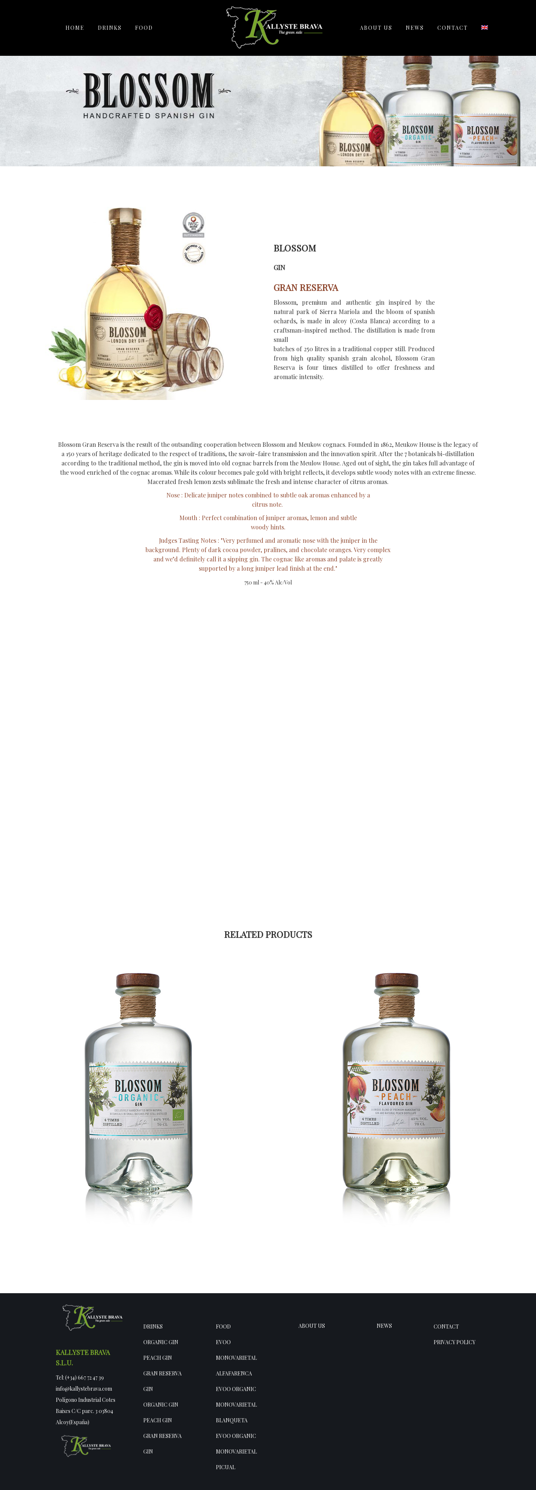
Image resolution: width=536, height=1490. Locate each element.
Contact (446, 1326)
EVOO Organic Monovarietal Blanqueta (236, 1404)
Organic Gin (160, 1342)
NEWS (384, 1325)
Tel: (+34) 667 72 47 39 (80, 1377)
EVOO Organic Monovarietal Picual (236, 1451)
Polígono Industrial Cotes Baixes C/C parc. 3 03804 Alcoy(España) (85, 1411)
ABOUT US (312, 1325)
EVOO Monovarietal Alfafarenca (236, 1358)
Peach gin (157, 1357)
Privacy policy (454, 1342)
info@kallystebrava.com (84, 1388)
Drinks (153, 1326)
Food (223, 1326)
